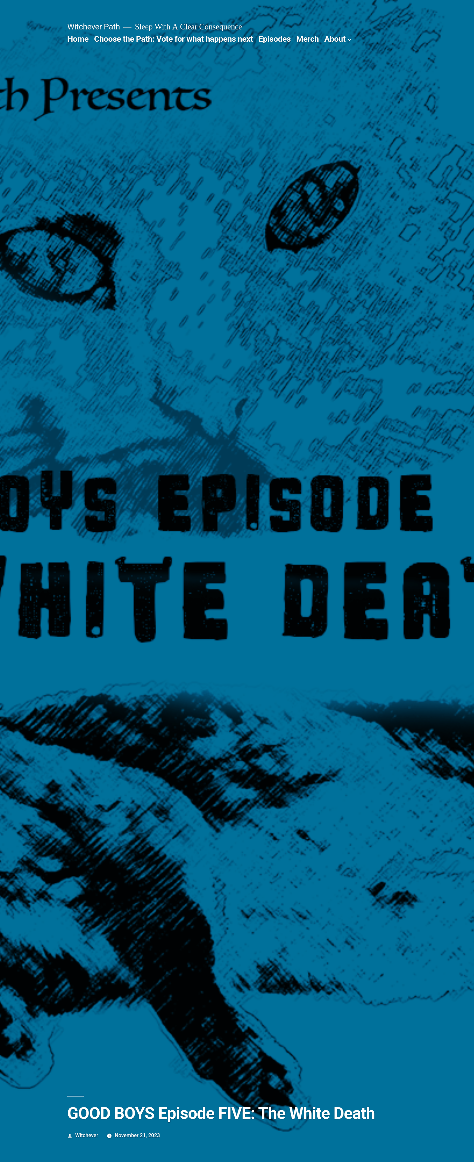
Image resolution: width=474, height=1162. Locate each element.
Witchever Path (93, 26)
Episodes (274, 39)
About (334, 39)
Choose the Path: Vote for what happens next (173, 39)
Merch (307, 39)
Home (77, 39)
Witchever (86, 1135)
